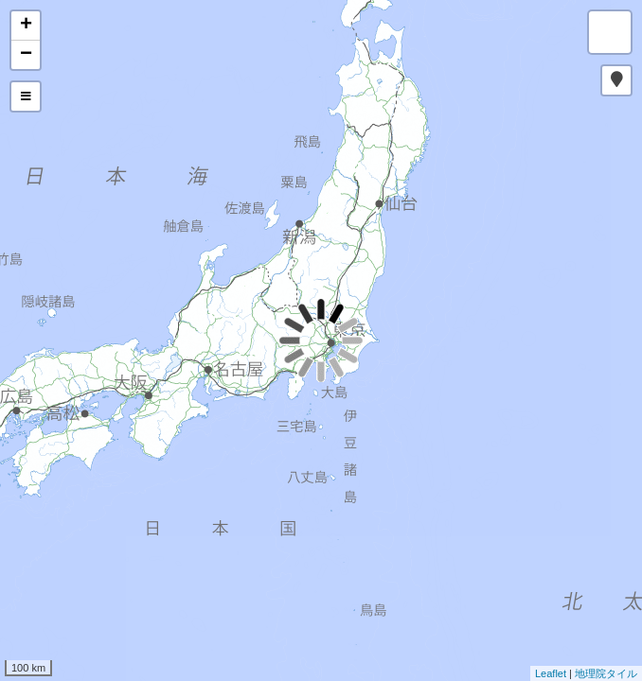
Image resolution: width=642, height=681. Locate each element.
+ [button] (26, 25)
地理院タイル (606, 673)
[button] (616, 80)
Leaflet (550, 673)
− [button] (26, 55)
